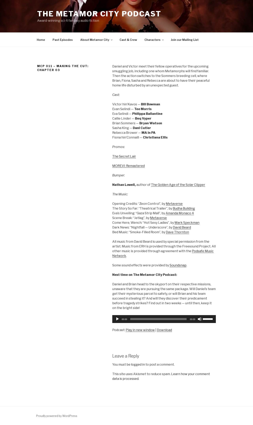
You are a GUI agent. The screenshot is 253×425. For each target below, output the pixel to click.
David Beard (182, 227)
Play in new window (140, 330)
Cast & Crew (128, 39)
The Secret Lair (124, 156)
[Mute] (200, 319)
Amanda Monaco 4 (180, 213)
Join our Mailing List (185, 39)
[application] (164, 319)
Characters (154, 39)
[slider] (158, 319)
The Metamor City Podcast (99, 13)
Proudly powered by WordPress (56, 416)
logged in (138, 364)
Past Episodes (63, 39)
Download (164, 330)
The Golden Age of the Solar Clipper (178, 185)
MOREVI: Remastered (128, 166)
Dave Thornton (177, 232)
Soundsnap (178, 265)
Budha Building (184, 208)
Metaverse (174, 204)
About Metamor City (96, 39)
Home (41, 39)
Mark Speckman (187, 223)
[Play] (117, 319)
